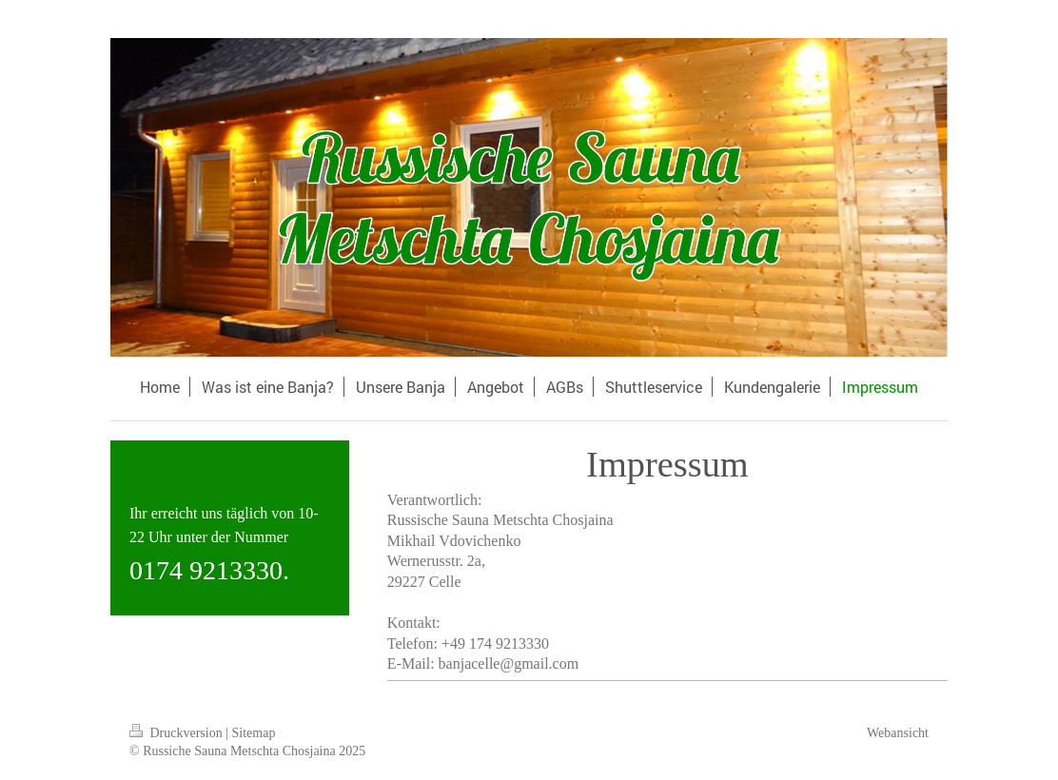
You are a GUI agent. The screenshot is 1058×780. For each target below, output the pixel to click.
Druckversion (177, 733)
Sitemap (254, 733)
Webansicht (898, 733)
